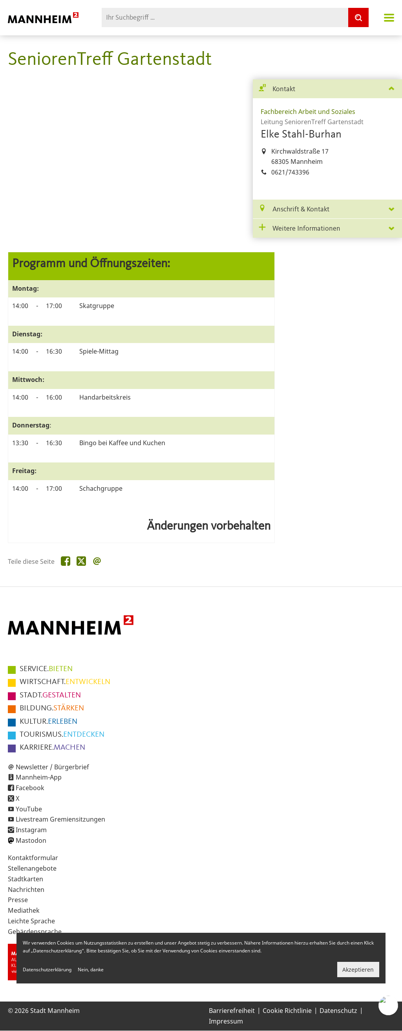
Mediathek (24, 910)
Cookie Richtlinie (287, 1010)
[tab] (327, 89)
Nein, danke (91, 969)
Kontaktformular (33, 857)
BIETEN (46, 669)
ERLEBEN (48, 722)
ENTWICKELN (65, 682)
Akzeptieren (358, 969)
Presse (18, 899)
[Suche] (358, 17)
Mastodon (31, 840)
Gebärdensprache (35, 931)
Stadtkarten (25, 879)
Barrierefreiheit (232, 1010)
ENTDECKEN (62, 735)
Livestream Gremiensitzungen (60, 819)
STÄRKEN (52, 708)
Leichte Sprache (31, 921)
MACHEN (52, 748)
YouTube (29, 809)
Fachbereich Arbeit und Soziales (308, 111)
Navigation (389, 18)
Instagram (31, 830)
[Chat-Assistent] (388, 1005)
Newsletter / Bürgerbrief (52, 767)
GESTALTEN (50, 695)
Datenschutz (338, 1010)
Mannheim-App (39, 777)
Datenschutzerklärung (47, 969)
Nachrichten (26, 889)
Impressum (226, 1021)
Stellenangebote (32, 868)
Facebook (30, 787)
